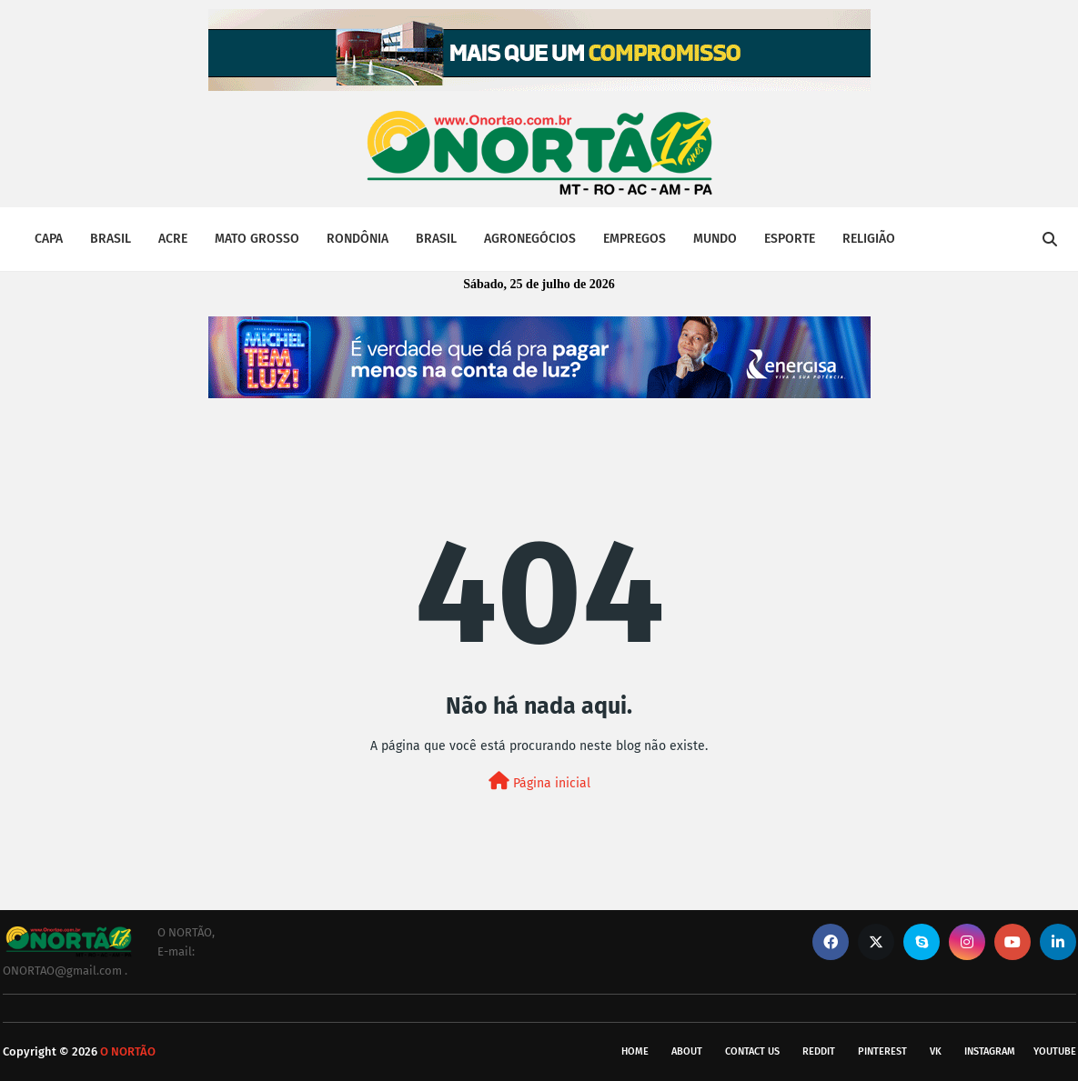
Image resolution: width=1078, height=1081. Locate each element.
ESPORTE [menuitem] (789, 238)
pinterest (882, 1051)
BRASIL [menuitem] (110, 238)
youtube (1054, 1051)
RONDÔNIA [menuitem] (357, 238)
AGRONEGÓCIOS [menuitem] (530, 238)
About (686, 1051)
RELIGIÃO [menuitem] (868, 238)
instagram (989, 1051)
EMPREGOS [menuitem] (634, 238)
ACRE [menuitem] (172, 238)
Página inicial (539, 781)
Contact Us (752, 1051)
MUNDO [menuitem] (715, 238)
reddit (818, 1051)
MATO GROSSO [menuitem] (257, 238)
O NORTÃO (128, 1051)
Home (635, 1051)
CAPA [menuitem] (49, 238)
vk (936, 1051)
